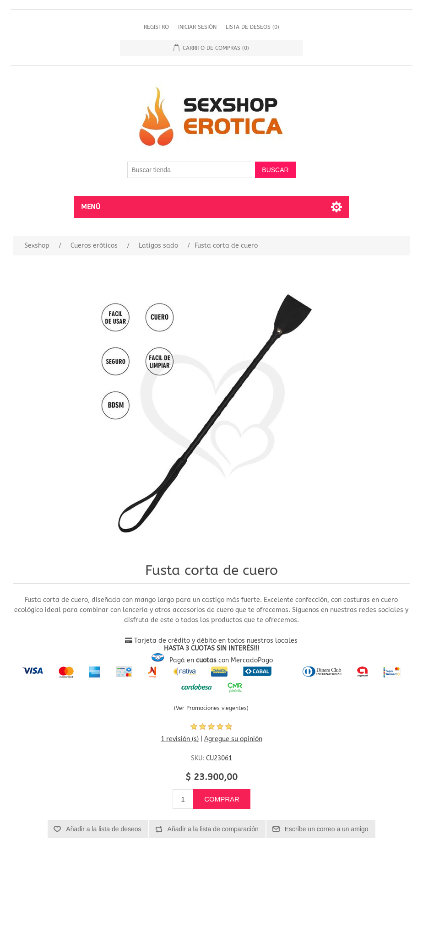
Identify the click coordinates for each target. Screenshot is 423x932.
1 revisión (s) (180, 739)
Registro (156, 27)
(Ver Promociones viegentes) (211, 708)
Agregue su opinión (233, 739)
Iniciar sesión (197, 27)
